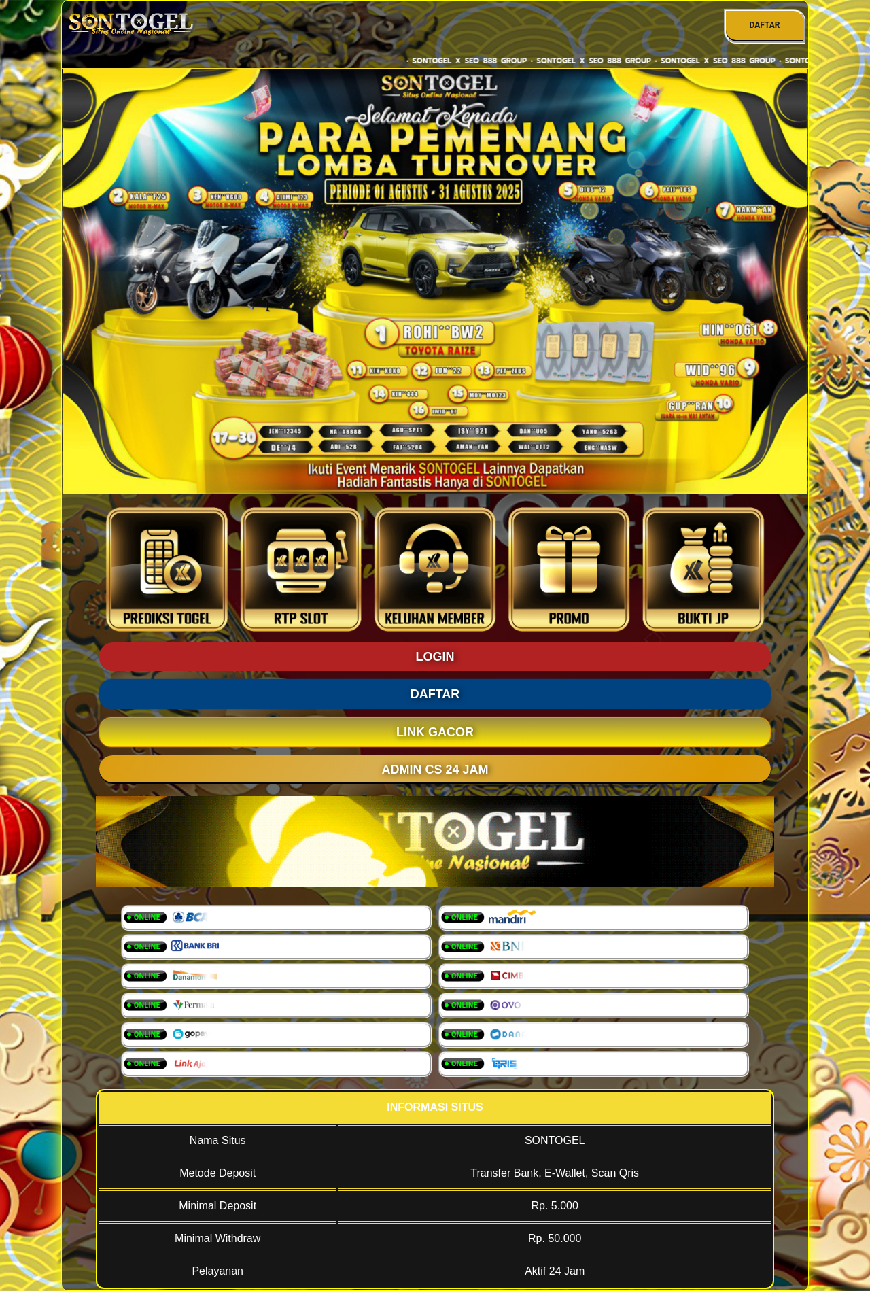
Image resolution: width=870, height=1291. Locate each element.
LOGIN (435, 657)
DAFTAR (764, 25)
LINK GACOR (435, 732)
